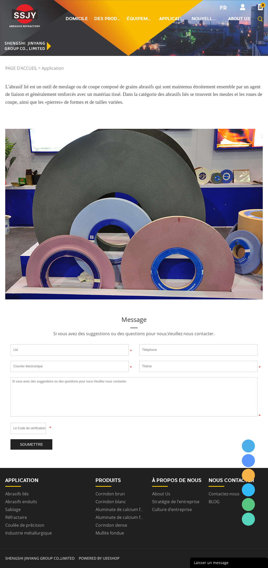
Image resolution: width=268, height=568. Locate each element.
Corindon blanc (111, 502)
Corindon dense (111, 525)
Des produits (107, 18)
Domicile (77, 18)
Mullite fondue (110, 533)
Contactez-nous (224, 494)
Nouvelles (205, 18)
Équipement (140, 18)
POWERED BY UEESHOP (99, 558)
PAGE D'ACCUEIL (21, 68)
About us (239, 18)
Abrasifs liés (17, 494)
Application (172, 18)
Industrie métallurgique (28, 533)
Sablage (13, 509)
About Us (161, 494)
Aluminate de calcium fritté (122, 509)
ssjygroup (248, 446)
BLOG (214, 502)
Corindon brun (110, 494)
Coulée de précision (24, 525)
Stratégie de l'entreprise (175, 502)
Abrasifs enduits (21, 502)
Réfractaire (16, 517)
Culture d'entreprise (172, 509)
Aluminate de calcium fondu (123, 517)
